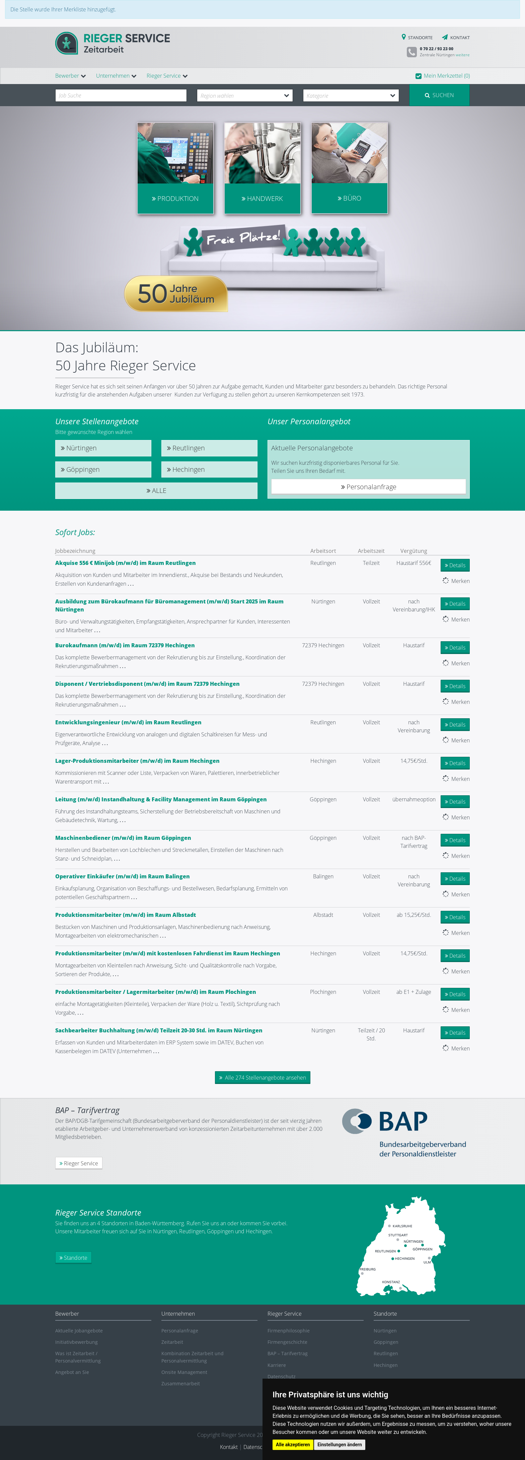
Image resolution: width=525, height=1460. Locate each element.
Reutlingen (186, 448)
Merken (456, 581)
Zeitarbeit (172, 1342)
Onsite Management (184, 1372)
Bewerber (67, 75)
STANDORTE (417, 37)
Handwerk (262, 198)
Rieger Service (164, 75)
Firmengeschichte (287, 1342)
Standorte (73, 1258)
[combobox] (121, 95)
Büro (349, 198)
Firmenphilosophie (289, 1330)
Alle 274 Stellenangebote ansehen (262, 1078)
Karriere (277, 1365)
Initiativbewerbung (76, 1342)
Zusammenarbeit (180, 1383)
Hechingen (186, 469)
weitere (463, 55)
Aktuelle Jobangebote (79, 1330)
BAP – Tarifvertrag (288, 1353)
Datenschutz (282, 1376)
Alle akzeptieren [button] (293, 1444)
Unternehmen (113, 75)
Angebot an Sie (72, 1372)
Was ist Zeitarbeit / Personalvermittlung (78, 1357)
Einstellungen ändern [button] (339, 1444)
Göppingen (80, 469)
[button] (442, 75)
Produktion (175, 198)
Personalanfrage (368, 487)
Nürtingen (79, 448)
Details (455, 565)
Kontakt (229, 1447)
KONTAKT (454, 37)
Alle (156, 490)
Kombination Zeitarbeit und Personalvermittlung (192, 1357)
